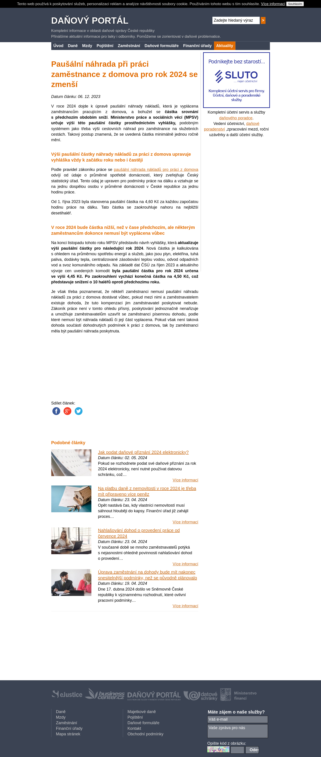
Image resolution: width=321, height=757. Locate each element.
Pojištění (135, 717)
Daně (61, 711)
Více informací (273, 4)
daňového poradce (235, 118)
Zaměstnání (66, 723)
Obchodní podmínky (145, 734)
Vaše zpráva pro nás (237, 731)
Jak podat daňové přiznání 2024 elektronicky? (143, 452)
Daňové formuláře (143, 723)
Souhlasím (295, 4)
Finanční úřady (69, 728)
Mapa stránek (68, 734)
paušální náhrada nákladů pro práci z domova (156, 169)
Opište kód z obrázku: (226, 743)
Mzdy (61, 717)
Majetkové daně (142, 711)
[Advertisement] (236, 205)
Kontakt (134, 728)
